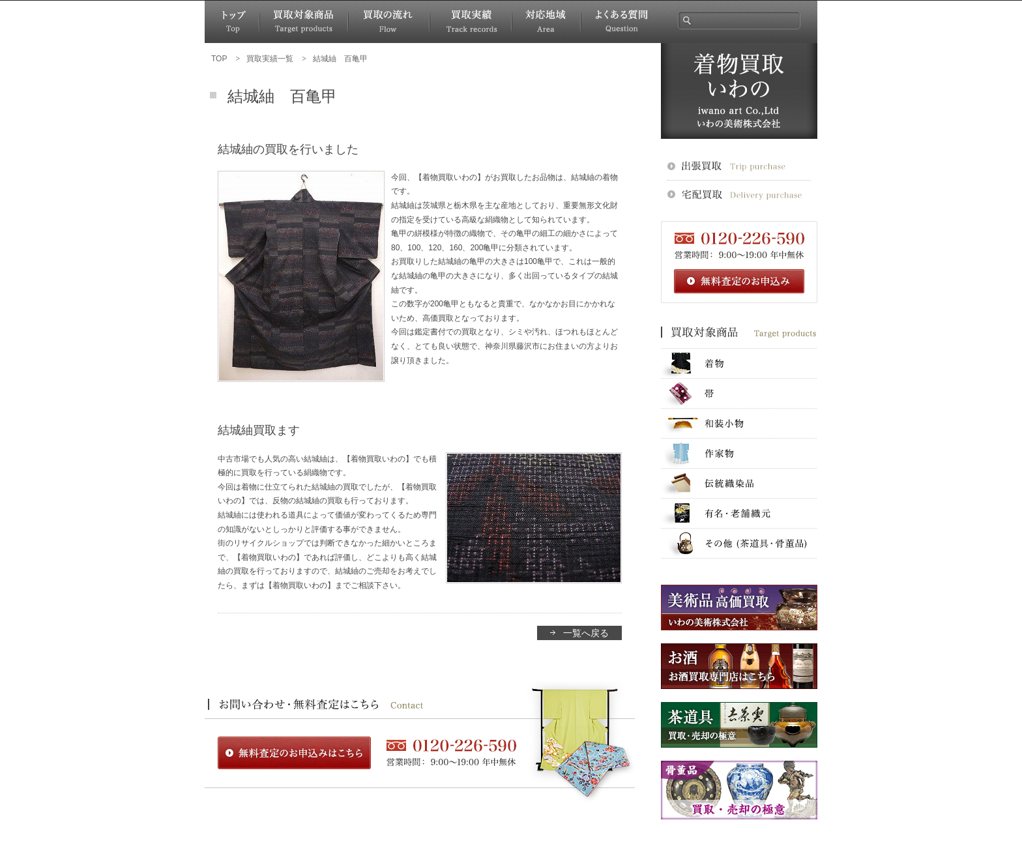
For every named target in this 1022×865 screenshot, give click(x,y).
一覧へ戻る (586, 633)
